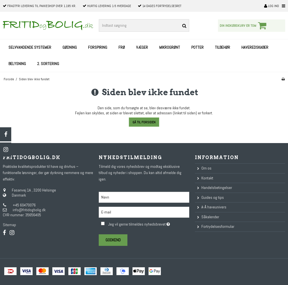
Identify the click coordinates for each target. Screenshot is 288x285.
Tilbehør (222, 47)
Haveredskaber (254, 47)
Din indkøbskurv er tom (244, 25)
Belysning (17, 63)
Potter (197, 47)
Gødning (69, 47)
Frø (121, 47)
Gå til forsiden (144, 122)
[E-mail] (144, 211)
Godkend (113, 239)
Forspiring (97, 47)
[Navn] (144, 196)
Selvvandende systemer (29, 47)
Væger (142, 47)
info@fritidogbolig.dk (29, 209)
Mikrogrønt (169, 47)
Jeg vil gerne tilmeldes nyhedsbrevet (148, 223)
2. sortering (48, 63)
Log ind (271, 6)
